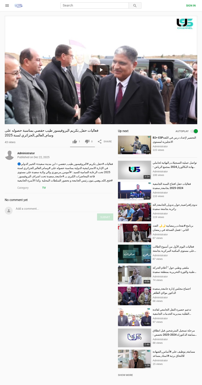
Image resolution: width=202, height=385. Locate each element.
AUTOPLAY (186, 131)
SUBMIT (105, 217)
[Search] (95, 5)
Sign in (191, 5)
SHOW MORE (125, 375)
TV (44, 187)
